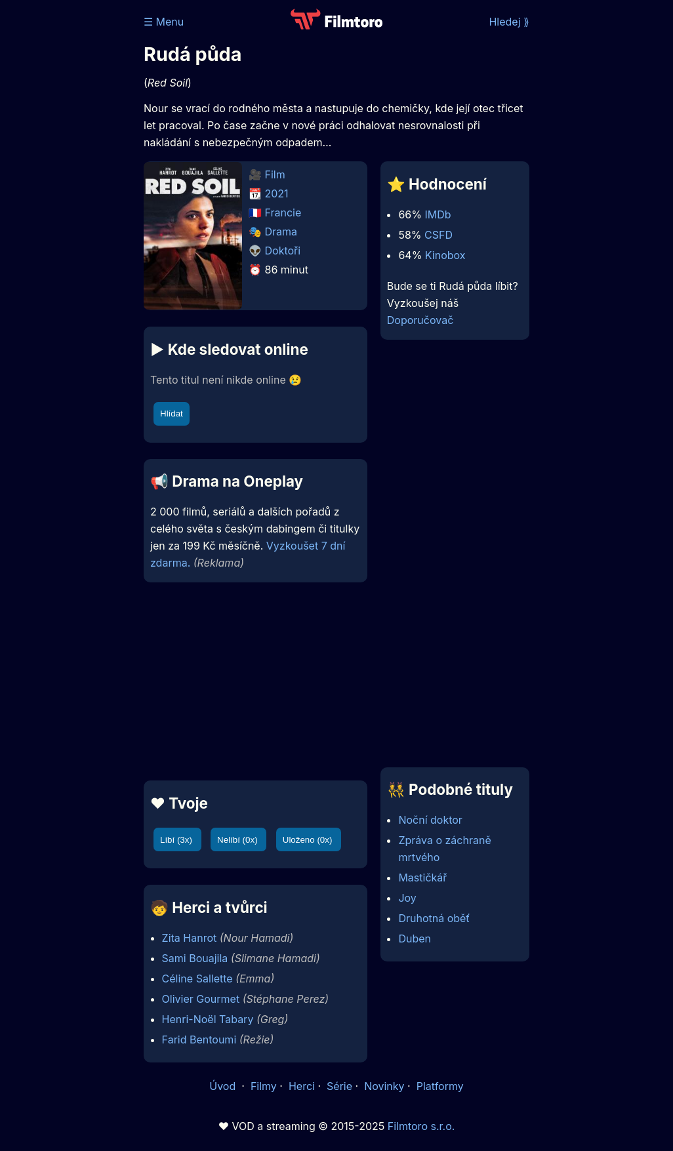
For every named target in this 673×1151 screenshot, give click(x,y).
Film (275, 174)
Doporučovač (420, 320)
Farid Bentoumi (199, 1039)
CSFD (438, 234)
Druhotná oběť (434, 918)
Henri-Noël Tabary (208, 1019)
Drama (281, 231)
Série (339, 1086)
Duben (414, 938)
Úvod (223, 1086)
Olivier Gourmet (201, 998)
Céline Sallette (197, 978)
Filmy (264, 1086)
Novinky (384, 1086)
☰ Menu (164, 21)
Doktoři (283, 250)
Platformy (440, 1086)
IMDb (437, 214)
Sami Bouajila (195, 958)
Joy (407, 897)
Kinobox (445, 255)
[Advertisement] (251, 681)
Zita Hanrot (189, 937)
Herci (302, 1086)
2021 (277, 193)
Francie (283, 212)
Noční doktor (430, 819)
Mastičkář (422, 877)
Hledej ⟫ (509, 21)
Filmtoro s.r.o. (421, 1126)
